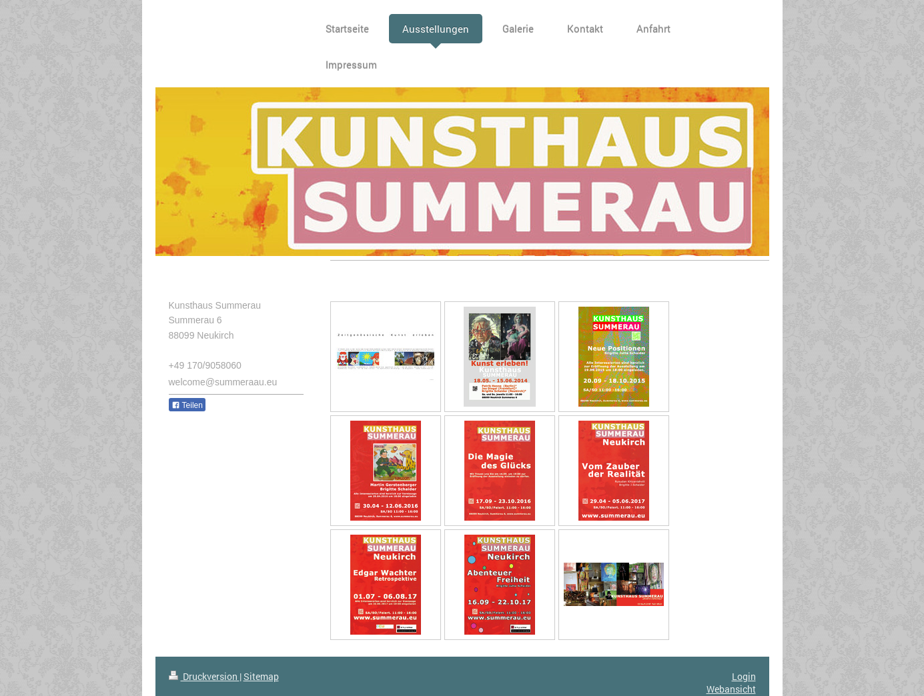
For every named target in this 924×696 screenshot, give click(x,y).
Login (744, 676)
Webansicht (731, 689)
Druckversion (204, 676)
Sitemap (261, 676)
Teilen (187, 405)
